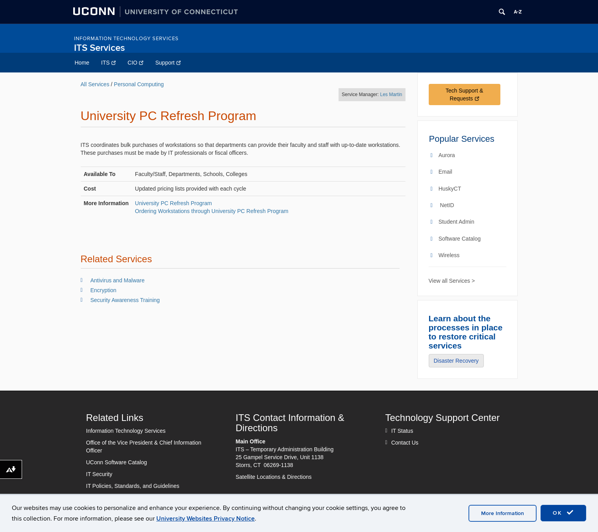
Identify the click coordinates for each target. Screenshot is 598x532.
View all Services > (452, 281)
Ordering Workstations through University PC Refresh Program (212, 211)
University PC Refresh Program (173, 203)
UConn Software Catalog (116, 462)
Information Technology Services (126, 38)
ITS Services (99, 48)
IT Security (99, 474)
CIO (135, 62)
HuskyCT (450, 188)
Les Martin (391, 94)
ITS (108, 62)
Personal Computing (139, 84)
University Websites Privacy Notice (205, 519)
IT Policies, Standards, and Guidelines (133, 486)
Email (445, 172)
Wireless (449, 255)
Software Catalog (460, 238)
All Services (95, 84)
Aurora (447, 155)
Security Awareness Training (125, 300)
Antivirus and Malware (118, 280)
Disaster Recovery (456, 361)
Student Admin (456, 222)
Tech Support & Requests (464, 94)
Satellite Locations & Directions (274, 477)
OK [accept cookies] (563, 512)
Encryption (104, 290)
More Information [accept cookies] (502, 513)
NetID (447, 205)
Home (82, 62)
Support (168, 62)
